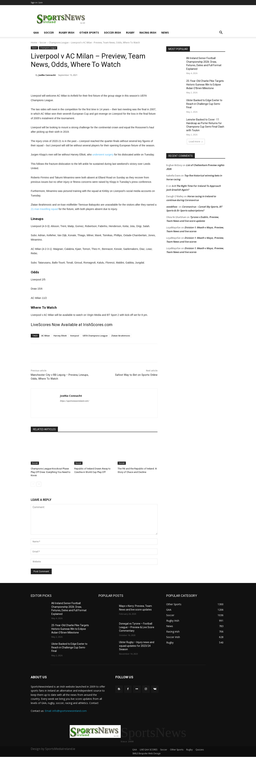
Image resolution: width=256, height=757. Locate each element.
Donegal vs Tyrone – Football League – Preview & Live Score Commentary (136, 627)
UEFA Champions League (95, 335)
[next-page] (39, 484)
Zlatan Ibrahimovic (120, 335)
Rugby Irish (66, 32)
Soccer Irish (112, 32)
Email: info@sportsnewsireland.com (66, 711)
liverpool (74, 335)
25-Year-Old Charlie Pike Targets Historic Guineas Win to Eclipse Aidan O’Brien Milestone (205, 84)
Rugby (130, 32)
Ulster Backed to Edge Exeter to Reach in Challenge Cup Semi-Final (204, 104)
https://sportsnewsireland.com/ (74, 401)
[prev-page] (33, 484)
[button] (220, 33)
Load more (196, 141)
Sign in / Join (37, 2)
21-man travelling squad (44, 209)
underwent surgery (102, 154)
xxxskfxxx (171, 206)
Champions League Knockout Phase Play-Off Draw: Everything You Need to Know (50, 472)
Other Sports (89, 32)
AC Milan (45, 335)
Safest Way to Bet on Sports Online (136, 374)
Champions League (59, 42)
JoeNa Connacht (47, 75)
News (165, 32)
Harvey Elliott (60, 335)
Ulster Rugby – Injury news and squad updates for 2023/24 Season (136, 646)
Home (34, 42)
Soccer (49, 32)
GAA (36, 32)
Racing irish (147, 32)
